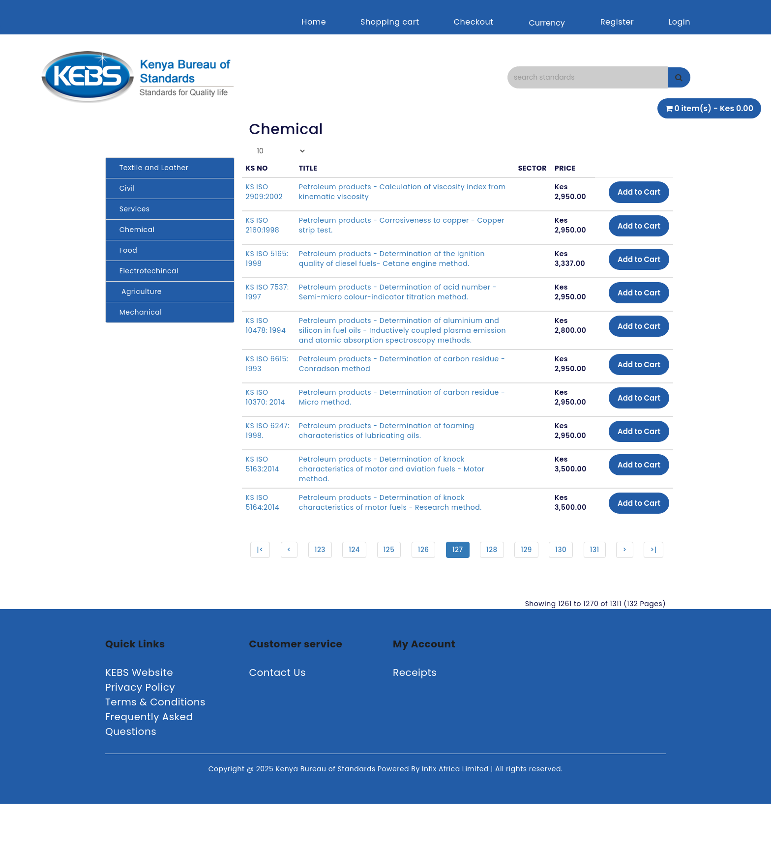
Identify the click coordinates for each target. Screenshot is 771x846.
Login (679, 22)
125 (402, 560)
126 (438, 560)
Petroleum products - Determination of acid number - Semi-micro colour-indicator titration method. (397, 292)
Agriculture (137, 291)
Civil (124, 188)
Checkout (474, 22)
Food (125, 250)
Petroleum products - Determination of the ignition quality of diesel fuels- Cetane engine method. (391, 258)
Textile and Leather (150, 168)
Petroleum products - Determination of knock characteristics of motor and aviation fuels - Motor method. (391, 479)
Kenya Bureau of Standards (327, 811)
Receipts (415, 715)
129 (542, 560)
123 (332, 560)
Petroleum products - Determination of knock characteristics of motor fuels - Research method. (389, 512)
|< (271, 560)
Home (313, 22)
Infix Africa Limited (456, 811)
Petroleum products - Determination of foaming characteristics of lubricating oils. (386, 440)
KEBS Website (139, 715)
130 (578, 560)
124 (368, 560)
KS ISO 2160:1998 (263, 225)
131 (612, 560)
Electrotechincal (145, 271)
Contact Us (277, 715)
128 (507, 560)
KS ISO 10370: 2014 (265, 407)
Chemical (133, 229)
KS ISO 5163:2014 (262, 474)
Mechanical (137, 312)
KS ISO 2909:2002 (264, 192)
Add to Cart (636, 192)
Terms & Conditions (155, 744)
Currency (546, 23)
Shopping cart (389, 22)
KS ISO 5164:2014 (263, 512)
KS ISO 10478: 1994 (266, 325)
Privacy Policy (140, 729)
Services (131, 209)
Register (617, 22)
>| (456, 591)
